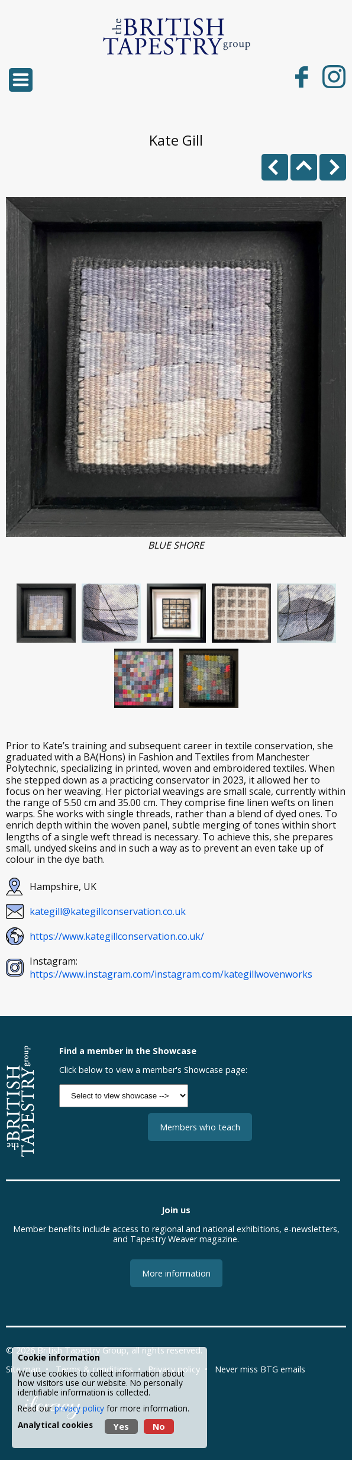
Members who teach (200, 1127)
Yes (121, 1426)
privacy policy (79, 1408)
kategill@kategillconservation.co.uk (108, 911)
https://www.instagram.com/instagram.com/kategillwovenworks (171, 974)
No (159, 1426)
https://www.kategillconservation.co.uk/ (117, 936)
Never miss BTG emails (260, 1369)
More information (176, 1273)
